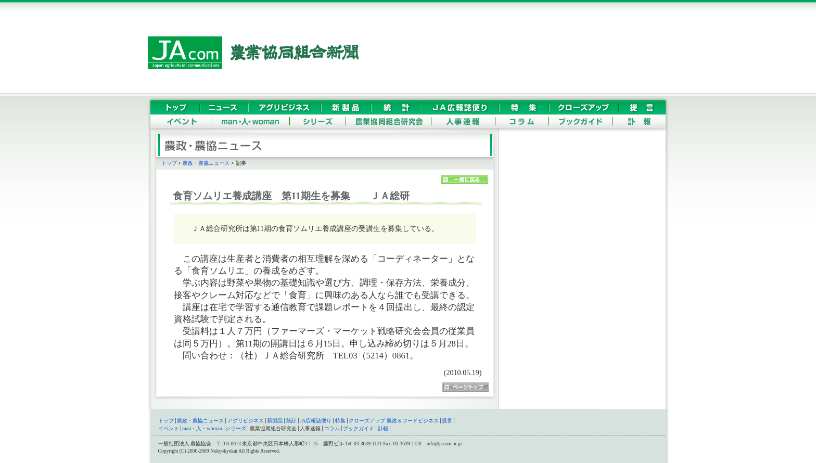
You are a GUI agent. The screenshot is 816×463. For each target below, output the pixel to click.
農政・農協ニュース (206, 163)
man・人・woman (202, 428)
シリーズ (235, 428)
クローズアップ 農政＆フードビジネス (394, 420)
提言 (447, 420)
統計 (291, 420)
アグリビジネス (245, 420)
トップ (169, 163)
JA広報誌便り (316, 420)
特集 (340, 420)
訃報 (383, 428)
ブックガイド (358, 428)
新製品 (275, 420)
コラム (332, 428)
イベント (168, 428)
